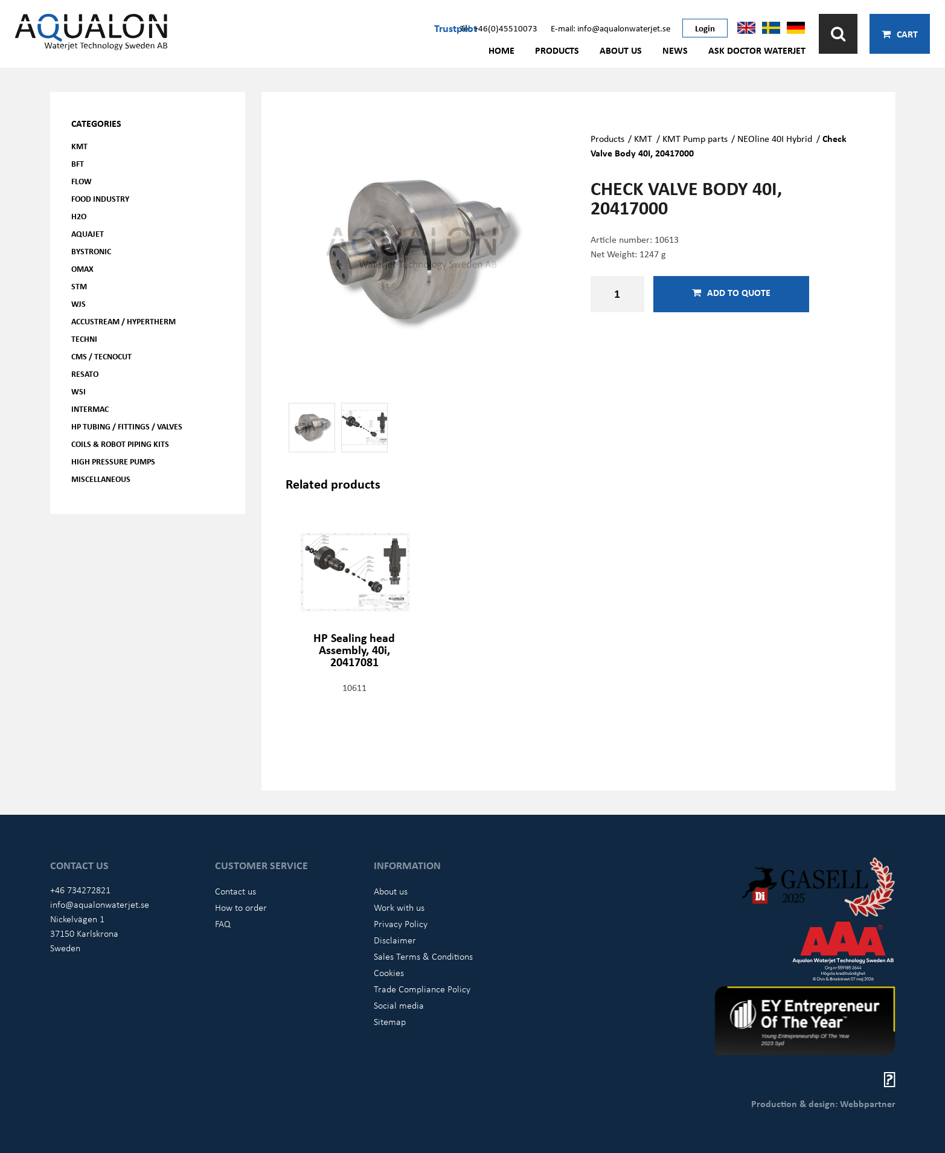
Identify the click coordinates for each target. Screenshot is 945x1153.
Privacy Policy (401, 923)
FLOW (81, 181)
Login (705, 28)
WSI (78, 391)
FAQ (223, 923)
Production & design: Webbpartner (823, 1103)
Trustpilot (455, 28)
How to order (241, 907)
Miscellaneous (100, 478)
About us (621, 50)
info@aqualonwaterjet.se (99, 904)
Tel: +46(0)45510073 (498, 28)
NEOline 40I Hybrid (774, 138)
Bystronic (91, 251)
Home (501, 50)
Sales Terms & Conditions (423, 956)
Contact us (235, 891)
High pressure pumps (113, 461)
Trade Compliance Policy (422, 988)
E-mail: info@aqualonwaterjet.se (610, 28)
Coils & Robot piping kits (120, 443)
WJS (78, 303)
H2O (78, 216)
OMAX (82, 268)
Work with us (399, 907)
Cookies (389, 972)
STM (79, 286)
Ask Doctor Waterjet (757, 50)
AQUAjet (87, 233)
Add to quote (731, 292)
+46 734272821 (80, 889)
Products (557, 50)
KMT (79, 146)
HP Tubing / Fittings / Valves (126, 426)
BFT (77, 163)
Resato (84, 373)
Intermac (90, 408)
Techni (84, 338)
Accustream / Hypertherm (123, 321)
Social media (399, 1005)
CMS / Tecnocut (101, 356)
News (675, 50)
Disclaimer (395, 939)
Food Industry (100, 198)
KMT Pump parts (695, 138)
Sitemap (390, 1021)
